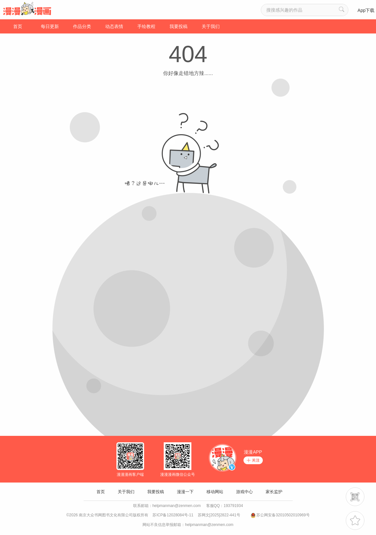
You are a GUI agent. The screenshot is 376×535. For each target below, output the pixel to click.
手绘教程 (146, 26)
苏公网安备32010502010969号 (282, 515)
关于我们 (211, 26)
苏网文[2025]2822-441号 (219, 515)
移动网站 (214, 491)
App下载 (366, 10)
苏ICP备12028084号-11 (172, 515)
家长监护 (274, 491)
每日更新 (50, 26)
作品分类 (82, 26)
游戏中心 (244, 491)
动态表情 (114, 26)
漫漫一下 (185, 491)
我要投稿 (179, 26)
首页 (17, 26)
